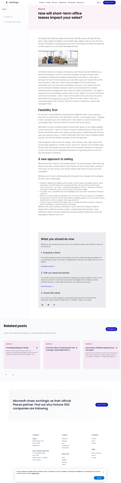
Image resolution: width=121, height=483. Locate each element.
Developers (72, 2)
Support (64, 462)
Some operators (94, 114)
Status (64, 464)
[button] (81, 2)
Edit (63, 443)
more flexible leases (88, 117)
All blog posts (111, 329)
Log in (99, 2)
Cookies (94, 458)
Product (41, 2)
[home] (12, 2)
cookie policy (35, 473)
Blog (63, 458)
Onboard (64, 439)
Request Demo (109, 2)
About (93, 441)
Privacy (94, 455)
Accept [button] (99, 478)
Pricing (48, 2)
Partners (54, 2)
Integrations (63, 2)
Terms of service (96, 453)
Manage (64, 441)
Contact (94, 439)
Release (64, 460)
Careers (94, 443)
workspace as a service (60, 98)
